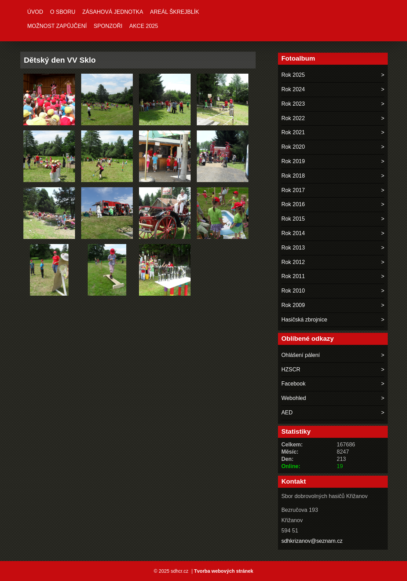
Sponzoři (108, 26)
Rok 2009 (293, 305)
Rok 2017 (293, 190)
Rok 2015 (293, 219)
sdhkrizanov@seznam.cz (312, 541)
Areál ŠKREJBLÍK (174, 12)
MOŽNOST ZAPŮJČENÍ (57, 26)
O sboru (62, 12)
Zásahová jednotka (112, 12)
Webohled (293, 398)
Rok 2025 (293, 75)
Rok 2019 (293, 161)
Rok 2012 (293, 262)
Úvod (35, 12)
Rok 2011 (293, 276)
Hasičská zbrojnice (304, 320)
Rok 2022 (293, 118)
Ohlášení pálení (300, 355)
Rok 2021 (293, 132)
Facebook (293, 384)
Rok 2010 (293, 291)
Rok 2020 (293, 147)
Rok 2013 (293, 248)
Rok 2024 (293, 89)
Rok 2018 (293, 176)
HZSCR (290, 369)
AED (287, 412)
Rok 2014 (293, 233)
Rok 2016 (293, 204)
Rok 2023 (293, 104)
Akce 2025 (143, 26)
